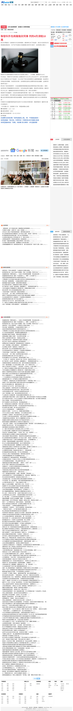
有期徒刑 (28, 155)
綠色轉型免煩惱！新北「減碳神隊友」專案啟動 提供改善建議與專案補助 (20, 577)
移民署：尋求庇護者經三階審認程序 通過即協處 (14, 671)
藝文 (43, 698)
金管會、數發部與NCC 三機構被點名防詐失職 (14, 666)
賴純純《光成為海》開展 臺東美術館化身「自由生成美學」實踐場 (19, 641)
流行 (13, 690)
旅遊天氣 (62, 687)
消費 (54, 4)
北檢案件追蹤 (65, 27)
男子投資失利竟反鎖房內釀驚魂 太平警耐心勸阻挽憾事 (16, 523)
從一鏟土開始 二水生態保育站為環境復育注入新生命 (16, 496)
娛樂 (39, 4)
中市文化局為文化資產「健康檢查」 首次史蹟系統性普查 (17, 412)
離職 (41, 155)
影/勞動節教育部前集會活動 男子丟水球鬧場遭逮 (15, 235)
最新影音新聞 (66, 231)
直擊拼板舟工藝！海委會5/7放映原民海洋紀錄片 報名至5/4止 (17, 546)
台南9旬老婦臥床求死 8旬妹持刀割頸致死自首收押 (15, 391)
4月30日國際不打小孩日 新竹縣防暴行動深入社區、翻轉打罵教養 (19, 621)
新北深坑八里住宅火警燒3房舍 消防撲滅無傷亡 (14, 341)
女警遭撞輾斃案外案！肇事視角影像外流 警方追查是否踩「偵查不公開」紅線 (22, 244)
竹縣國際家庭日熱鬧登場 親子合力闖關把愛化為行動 (16, 418)
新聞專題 (38, 681)
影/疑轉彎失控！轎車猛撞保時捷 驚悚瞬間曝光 (14, 457)
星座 (33, 4)
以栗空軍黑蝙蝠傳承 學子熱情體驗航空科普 (13, 455)
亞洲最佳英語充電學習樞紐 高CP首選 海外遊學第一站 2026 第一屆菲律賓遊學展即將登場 (25, 614)
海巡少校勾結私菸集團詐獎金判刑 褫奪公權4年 (14, 530)
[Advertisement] (25, 204)
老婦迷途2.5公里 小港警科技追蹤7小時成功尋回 (14, 552)
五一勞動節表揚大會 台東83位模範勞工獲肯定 (14, 673)
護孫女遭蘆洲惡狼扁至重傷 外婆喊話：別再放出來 (15, 534)
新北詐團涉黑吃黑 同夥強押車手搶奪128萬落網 (14, 284)
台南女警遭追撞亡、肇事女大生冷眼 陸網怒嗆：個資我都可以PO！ (19, 585)
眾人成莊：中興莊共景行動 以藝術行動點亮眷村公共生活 (17, 493)
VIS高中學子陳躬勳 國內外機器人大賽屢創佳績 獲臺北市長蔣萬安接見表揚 (21, 618)
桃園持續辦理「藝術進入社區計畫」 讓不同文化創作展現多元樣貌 (19, 651)
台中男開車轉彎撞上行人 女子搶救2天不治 (13, 667)
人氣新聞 (54, 139)
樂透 (55, 683)
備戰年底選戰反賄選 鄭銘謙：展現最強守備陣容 (15, 587)
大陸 (70, 4)
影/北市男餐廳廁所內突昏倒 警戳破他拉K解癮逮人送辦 (16, 626)
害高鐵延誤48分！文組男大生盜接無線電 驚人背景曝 (16, 519)
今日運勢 (58, 27)
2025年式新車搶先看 (60, 46)
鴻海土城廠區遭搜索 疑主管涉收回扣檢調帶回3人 (15, 593)
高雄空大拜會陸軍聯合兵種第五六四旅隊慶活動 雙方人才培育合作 (19, 642)
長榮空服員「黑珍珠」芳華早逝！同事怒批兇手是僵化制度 (20, 120)
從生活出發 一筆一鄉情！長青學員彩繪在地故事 (15, 293)
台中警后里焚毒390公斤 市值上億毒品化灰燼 (14, 482)
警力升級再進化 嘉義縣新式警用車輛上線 (12, 664)
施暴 (21, 155)
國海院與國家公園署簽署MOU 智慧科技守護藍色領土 (15, 421)
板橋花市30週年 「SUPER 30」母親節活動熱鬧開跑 (15, 411)
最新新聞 (54, 231)
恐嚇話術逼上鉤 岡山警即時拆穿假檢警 (12, 548)
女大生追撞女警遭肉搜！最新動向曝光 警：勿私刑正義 (16, 516)
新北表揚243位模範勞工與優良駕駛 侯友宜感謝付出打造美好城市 (19, 637)
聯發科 (8, 155)
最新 (2, 683)
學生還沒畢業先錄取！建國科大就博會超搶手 (13, 630)
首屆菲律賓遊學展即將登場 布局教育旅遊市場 (14, 277)
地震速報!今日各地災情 (60, 43)
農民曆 (53, 27)
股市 (49, 2)
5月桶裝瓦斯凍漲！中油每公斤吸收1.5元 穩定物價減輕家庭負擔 (18, 459)
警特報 (67, 683)
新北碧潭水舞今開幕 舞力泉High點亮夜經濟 (13, 407)
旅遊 (57, 4)
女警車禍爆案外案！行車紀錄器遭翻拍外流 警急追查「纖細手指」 (19, 475)
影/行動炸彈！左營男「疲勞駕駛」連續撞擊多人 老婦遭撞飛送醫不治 (20, 286)
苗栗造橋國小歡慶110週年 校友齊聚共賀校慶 (14, 336)
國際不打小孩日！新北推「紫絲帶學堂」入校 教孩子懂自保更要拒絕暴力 (20, 582)
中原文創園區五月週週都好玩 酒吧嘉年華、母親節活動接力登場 (18, 288)
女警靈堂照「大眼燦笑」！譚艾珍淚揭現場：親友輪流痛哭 (17, 507)
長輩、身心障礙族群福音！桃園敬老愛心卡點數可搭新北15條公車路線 (20, 568)
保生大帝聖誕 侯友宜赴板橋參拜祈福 (12, 400)
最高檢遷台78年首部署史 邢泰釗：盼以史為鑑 (14, 594)
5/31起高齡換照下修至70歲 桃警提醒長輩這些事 (14, 566)
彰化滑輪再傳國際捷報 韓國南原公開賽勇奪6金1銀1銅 (16, 491)
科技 (19, 4)
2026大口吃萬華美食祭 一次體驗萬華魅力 (13, 409)
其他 (13, 698)
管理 (37, 701)
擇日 (49, 687)
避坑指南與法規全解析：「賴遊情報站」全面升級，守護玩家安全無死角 (20, 575)
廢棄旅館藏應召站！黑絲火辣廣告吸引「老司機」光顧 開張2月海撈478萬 (21, 675)
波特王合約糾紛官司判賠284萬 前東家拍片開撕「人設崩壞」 (18, 632)
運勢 (29, 4)
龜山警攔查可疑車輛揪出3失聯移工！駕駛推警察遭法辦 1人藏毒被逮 (19, 528)
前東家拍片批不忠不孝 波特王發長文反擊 (13, 300)
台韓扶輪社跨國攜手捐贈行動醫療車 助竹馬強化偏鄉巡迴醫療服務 (19, 646)
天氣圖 (62, 690)
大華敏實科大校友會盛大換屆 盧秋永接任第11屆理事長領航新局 (18, 279)
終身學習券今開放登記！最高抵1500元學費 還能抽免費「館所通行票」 (20, 512)
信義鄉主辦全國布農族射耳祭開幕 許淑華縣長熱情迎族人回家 (18, 514)
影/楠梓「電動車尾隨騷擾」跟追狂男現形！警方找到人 (16, 240)
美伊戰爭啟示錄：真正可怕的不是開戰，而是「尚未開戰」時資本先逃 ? (20, 272)
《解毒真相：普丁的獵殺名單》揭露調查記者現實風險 (16, 228)
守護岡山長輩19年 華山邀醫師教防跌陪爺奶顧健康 (15, 634)
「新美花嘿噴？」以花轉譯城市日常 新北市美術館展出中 (17, 610)
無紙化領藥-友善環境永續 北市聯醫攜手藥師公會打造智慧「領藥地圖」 (20, 607)
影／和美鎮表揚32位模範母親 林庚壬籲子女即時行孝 (16, 404)
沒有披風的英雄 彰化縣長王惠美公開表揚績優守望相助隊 (17, 478)
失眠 (15, 155)
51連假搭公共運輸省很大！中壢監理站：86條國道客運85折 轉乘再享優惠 (21, 544)
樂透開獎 (69, 30)
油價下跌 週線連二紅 (13, 27)
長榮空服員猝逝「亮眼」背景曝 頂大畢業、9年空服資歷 (19, 122)
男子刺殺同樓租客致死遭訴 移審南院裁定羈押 (14, 669)
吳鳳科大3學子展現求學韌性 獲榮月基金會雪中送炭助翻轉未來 (18, 382)
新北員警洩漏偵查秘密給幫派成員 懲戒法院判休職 (15, 389)
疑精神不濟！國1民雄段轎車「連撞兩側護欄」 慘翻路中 (16, 562)
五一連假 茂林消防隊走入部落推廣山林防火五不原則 (15, 429)
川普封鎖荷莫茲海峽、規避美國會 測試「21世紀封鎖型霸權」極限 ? (19, 550)
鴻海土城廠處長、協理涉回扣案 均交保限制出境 (14, 388)
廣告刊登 (30, 707)
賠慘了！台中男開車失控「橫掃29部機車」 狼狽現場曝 (16, 502)
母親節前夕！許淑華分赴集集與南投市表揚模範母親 (15, 466)
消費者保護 (35, 707)
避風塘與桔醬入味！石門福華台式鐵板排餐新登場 (15, 379)
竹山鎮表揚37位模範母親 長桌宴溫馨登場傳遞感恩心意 (16, 395)
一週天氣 (62, 685)
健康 (36, 4)
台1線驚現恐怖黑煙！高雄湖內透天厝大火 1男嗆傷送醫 (16, 450)
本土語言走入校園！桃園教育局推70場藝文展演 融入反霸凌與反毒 (19, 555)
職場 (26, 4)
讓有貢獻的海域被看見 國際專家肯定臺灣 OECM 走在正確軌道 (18, 653)
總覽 (37, 696)
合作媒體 (63, 2)
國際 (22, 4)
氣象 (62, 681)
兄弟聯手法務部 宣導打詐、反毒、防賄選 (13, 230)
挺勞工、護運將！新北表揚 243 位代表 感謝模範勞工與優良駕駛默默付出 (21, 580)
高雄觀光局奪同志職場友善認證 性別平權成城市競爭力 (16, 420)
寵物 (13, 683)
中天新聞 (15, 32)
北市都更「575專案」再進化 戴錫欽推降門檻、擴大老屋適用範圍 (19, 573)
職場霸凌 (37, 155)
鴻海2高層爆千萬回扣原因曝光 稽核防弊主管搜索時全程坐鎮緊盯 (19, 436)
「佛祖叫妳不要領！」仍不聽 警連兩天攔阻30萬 (14, 509)
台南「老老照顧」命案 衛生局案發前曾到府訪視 (15, 393)
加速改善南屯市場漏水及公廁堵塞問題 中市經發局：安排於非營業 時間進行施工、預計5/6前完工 (27, 601)
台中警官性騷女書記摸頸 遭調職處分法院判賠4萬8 (15, 242)
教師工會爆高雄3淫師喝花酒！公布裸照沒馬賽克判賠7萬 (16, 503)
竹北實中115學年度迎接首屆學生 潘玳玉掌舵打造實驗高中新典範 (19, 416)
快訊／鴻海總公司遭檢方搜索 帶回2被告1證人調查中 (16, 639)
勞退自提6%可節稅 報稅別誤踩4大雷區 (63, 147)
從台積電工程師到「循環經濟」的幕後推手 (13, 347)
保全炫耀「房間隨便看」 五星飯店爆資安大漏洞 (14, 281)
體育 (43, 4)
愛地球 (43, 701)
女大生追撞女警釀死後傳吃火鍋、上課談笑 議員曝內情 (16, 553)
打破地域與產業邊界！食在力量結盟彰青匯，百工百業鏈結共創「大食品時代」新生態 (24, 591)
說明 (67, 2)
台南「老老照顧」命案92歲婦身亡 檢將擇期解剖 (15, 304)
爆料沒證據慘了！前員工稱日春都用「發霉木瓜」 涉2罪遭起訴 (18, 532)
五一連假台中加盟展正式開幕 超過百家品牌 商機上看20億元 (17, 302)
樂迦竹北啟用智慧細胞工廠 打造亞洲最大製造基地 (15, 619)
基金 (11, 155)
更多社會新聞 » (45, 158)
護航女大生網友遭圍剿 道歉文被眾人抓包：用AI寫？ (16, 484)
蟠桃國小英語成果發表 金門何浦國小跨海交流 (14, 596)
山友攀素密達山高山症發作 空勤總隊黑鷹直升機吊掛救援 (17, 494)
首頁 (2, 4)
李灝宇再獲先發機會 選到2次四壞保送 (62, 167)
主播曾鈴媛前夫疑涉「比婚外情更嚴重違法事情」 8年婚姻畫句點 (19, 439)
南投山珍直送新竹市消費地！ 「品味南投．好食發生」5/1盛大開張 (19, 366)
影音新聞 (3, 694)
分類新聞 (3, 681)
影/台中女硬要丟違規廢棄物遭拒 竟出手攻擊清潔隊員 (16, 443)
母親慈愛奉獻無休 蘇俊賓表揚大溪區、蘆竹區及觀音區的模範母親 (19, 363)
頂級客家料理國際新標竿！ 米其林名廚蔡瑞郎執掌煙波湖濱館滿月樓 (19, 657)
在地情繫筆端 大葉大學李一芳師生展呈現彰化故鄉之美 (16, 557)
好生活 (43, 696)
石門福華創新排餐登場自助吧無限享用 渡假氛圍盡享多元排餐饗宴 (19, 616)
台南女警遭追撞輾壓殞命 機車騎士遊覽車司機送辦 (15, 543)
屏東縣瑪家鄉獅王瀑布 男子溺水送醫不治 (63, 270)
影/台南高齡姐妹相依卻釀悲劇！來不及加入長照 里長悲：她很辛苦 (19, 233)
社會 (12, 4)
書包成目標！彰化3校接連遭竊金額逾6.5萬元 (13, 290)
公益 (43, 699)
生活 (46, 4)
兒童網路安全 (40, 707)
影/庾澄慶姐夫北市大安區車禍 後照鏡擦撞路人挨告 (15, 357)
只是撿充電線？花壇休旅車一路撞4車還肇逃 (13, 291)
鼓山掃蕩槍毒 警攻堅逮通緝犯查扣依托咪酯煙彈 (14, 511)
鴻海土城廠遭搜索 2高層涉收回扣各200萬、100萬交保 (16, 600)
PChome (58, 2)
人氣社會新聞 (66, 139)
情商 (13, 685)
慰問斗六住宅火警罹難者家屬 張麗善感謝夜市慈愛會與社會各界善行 (19, 569)
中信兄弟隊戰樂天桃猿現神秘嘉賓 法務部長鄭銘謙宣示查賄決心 (19, 612)
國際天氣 (62, 688)
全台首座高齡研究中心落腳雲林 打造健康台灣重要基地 (16, 297)
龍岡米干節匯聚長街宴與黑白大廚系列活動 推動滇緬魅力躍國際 (18, 295)
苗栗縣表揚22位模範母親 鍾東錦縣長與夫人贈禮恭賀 (16, 343)
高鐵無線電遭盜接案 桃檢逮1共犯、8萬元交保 (14, 589)
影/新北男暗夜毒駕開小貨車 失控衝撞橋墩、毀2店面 (16, 648)
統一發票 (56, 685)
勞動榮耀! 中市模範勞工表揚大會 (10, 635)
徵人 (51, 707)
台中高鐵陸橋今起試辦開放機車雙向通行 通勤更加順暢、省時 (18, 541)
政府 (67, 4)
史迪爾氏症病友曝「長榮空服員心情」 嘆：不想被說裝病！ (20, 118)
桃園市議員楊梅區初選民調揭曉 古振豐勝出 (13, 650)
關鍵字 (50, 694)
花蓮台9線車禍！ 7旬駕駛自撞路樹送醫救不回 (14, 505)
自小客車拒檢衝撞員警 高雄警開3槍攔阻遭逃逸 (14, 332)
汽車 (64, 4)
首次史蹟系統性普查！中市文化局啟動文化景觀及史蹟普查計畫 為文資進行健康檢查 (24, 398)
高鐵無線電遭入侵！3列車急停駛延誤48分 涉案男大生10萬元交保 (19, 560)
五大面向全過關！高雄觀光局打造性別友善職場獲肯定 (16, 430)
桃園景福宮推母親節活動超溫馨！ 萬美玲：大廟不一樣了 (17, 462)
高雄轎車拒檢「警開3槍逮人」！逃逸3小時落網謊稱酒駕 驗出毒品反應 (20, 274)
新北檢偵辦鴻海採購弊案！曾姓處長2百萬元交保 (14, 477)
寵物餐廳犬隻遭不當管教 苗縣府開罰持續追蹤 (14, 283)
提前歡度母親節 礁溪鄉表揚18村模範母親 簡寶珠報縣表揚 (17, 660)
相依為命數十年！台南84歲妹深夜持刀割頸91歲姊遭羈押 (16, 518)
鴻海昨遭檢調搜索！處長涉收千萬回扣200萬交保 (14, 559)
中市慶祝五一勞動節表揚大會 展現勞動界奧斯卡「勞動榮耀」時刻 (19, 380)
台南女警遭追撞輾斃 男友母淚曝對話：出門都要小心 (16, 489)
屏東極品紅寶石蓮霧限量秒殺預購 (11, 468)
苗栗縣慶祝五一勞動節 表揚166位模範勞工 (13, 598)
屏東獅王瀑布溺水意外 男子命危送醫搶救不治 (14, 425)
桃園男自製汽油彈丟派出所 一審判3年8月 (13, 471)
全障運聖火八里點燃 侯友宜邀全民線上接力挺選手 (15, 414)
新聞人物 (26, 681)
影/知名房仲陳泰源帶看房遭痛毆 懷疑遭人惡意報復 (15, 487)
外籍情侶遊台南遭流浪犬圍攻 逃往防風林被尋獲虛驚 (15, 470)
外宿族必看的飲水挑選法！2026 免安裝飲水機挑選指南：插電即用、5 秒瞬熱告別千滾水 (24, 659)
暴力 (24, 155)
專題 (6, 4)
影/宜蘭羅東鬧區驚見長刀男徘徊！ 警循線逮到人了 (15, 525)
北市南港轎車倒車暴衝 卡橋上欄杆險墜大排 (13, 461)
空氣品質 (58, 30)
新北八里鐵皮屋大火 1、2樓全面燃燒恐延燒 (13, 375)
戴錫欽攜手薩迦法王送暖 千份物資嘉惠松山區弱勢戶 (16, 571)
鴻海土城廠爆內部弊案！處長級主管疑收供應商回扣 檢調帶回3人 (19, 584)
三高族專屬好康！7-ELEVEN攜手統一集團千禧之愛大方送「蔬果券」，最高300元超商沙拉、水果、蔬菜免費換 (30, 609)
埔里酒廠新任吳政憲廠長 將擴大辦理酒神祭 (13, 427)
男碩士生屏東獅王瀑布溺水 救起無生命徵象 (13, 338)
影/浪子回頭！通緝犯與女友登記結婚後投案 (13, 464)
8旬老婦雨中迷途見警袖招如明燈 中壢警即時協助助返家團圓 (18, 578)
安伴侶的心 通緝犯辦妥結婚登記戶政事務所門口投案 (15, 535)
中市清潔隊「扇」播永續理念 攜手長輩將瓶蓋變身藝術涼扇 (17, 480)
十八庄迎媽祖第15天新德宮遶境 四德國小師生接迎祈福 (16, 377)
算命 (49, 683)
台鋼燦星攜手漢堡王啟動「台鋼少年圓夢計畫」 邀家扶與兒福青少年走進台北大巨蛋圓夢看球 (26, 396)
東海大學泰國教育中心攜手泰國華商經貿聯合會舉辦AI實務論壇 (18, 603)
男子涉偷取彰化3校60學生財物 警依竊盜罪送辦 (14, 402)
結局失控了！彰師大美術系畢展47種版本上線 (13, 605)
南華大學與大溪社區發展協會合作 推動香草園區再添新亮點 (17, 373)
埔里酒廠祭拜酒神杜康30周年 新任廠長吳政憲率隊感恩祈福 (17, 405)
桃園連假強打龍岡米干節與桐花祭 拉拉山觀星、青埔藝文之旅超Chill (19, 446)
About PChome (46, 707)
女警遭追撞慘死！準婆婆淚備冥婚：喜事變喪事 (14, 239)
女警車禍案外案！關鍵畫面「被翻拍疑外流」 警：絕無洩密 (17, 564)
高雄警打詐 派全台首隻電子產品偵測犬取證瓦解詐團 (15, 486)
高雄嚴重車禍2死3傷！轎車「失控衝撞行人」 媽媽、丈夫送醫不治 (19, 275)
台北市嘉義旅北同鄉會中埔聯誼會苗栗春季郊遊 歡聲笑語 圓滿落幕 (19, 539)
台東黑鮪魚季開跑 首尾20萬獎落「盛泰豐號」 (14, 623)
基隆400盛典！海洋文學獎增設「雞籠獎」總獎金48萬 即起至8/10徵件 (20, 500)
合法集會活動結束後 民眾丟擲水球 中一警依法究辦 (15, 237)
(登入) (70, 2)
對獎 (56, 681)
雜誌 (60, 4)
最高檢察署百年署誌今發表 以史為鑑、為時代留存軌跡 (16, 625)
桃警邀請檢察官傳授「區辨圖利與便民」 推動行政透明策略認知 (18, 655)
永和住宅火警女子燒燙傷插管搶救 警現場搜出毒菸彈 (16, 232)
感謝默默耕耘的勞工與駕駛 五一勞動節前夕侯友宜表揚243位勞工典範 (20, 662)
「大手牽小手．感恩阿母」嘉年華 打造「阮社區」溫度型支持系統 (19, 359)
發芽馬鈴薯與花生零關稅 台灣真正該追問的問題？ (15, 434)
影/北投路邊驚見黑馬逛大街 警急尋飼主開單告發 (15, 448)
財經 (16, 4)
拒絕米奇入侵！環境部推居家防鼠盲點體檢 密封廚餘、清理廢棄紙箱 (19, 527)
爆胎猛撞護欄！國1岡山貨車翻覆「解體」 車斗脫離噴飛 (16, 498)
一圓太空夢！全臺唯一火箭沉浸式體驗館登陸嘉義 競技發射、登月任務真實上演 (23, 423)
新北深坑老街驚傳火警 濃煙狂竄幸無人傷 (13, 384)
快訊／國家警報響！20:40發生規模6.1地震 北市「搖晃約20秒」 (19, 364)
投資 (37, 699)
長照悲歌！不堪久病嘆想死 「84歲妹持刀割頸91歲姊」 (16, 270)
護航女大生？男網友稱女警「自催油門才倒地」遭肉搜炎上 (17, 537)
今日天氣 (53, 30)
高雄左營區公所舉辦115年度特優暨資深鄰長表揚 (14, 628)
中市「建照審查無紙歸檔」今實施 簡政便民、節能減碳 (16, 473)
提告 (18, 155)
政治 (9, 4)
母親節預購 (54, 2)
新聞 (2, 29)
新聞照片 (21, 694)
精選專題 (38, 683)
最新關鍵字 (51, 696)
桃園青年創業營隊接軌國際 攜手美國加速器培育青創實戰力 (17, 644)
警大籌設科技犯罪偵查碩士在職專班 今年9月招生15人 (16, 521)
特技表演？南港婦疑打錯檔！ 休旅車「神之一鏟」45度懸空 (17, 432)
